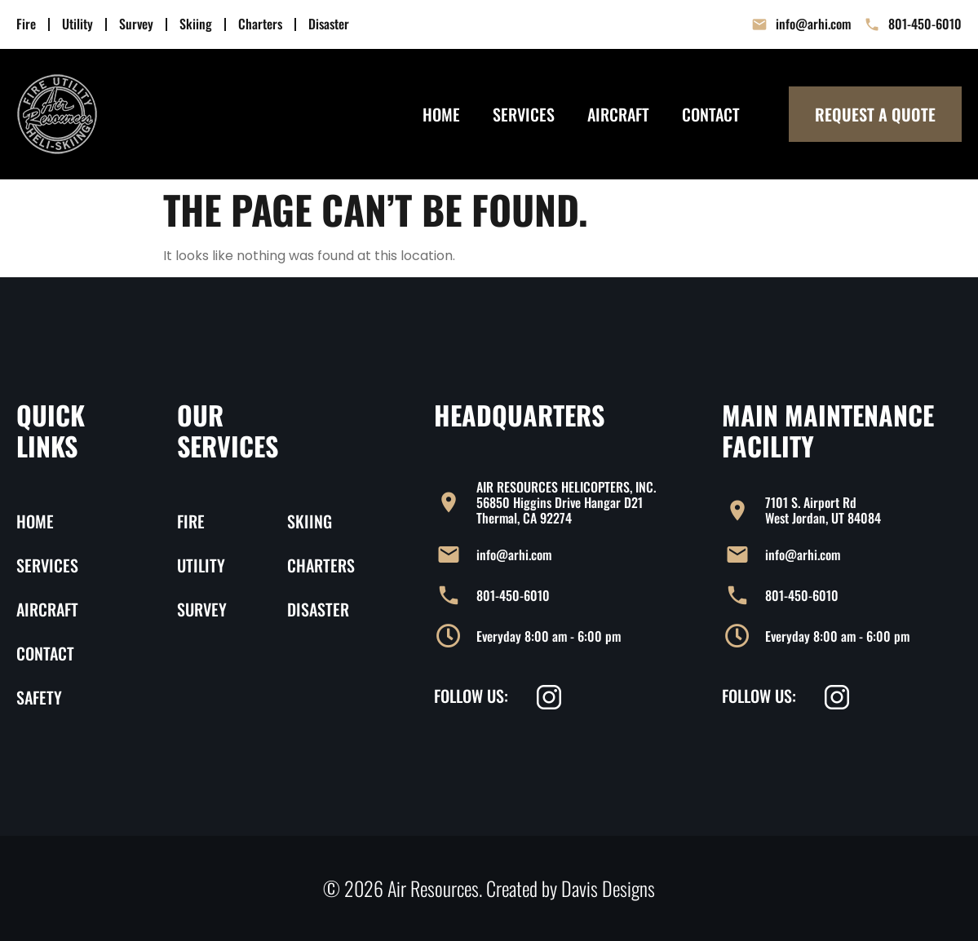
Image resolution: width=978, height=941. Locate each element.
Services (524, 114)
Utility (77, 24)
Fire (26, 24)
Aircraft (618, 114)
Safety (39, 697)
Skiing (195, 24)
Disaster (328, 24)
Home (441, 114)
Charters (260, 24)
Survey (136, 24)
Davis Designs (608, 888)
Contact (711, 114)
